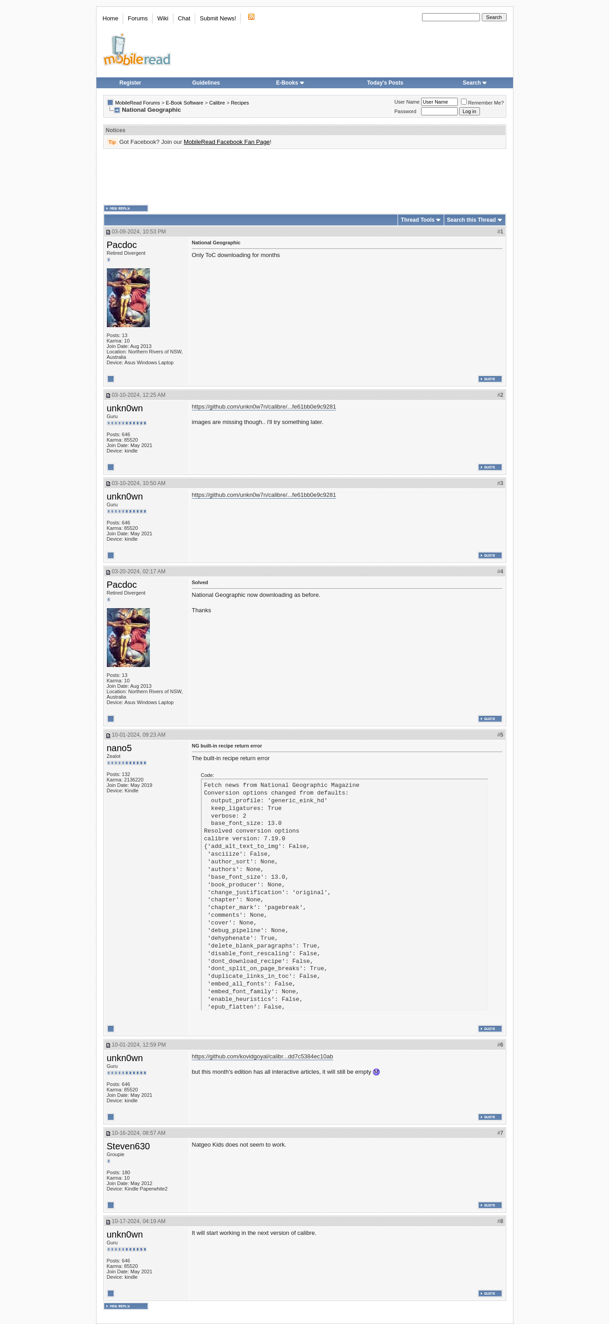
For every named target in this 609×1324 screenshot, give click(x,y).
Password (405, 111)
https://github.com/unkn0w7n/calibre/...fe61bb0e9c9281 (264, 406)
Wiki (162, 18)
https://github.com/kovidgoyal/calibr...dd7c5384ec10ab (262, 1056)
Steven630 (128, 1146)
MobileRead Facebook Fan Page (227, 141)
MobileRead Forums (137, 102)
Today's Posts (385, 83)
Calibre (217, 102)
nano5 (119, 748)
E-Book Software (184, 102)
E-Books (290, 83)
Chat (184, 18)
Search (475, 83)
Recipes (240, 102)
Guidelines (206, 83)
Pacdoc (122, 245)
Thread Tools (417, 220)
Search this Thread (471, 220)
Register (130, 83)
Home (111, 18)
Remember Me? (482, 102)
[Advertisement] (305, 177)
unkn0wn (125, 408)
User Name (407, 102)
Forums (138, 18)
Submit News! (218, 18)
